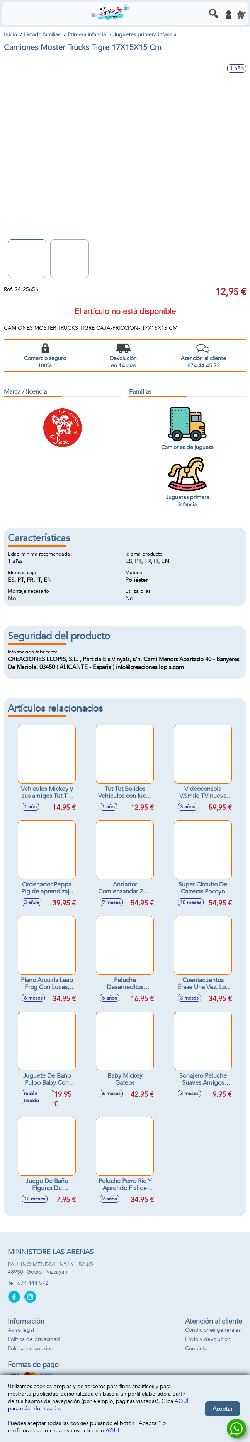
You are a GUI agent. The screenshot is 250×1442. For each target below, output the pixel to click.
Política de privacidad (34, 1339)
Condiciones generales (213, 1330)
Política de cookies (30, 1348)
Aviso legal (21, 1330)
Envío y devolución (208, 1339)
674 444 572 (32, 1283)
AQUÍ (112, 1430)
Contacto (196, 1348)
